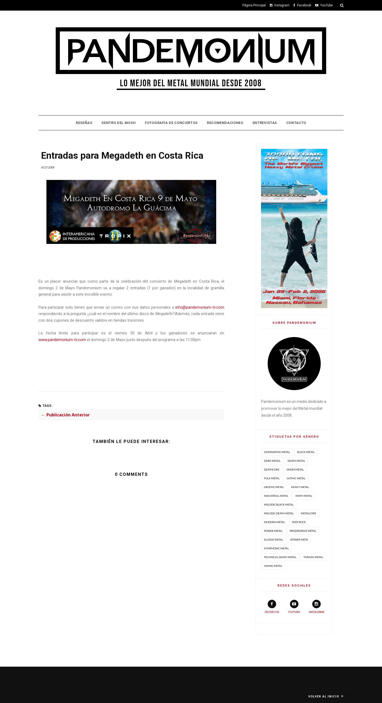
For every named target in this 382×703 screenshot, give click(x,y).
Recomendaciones (225, 123)
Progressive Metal (303, 530)
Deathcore (271, 469)
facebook (272, 607)
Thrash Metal (313, 557)
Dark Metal (272, 460)
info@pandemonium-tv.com (199, 307)
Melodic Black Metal (279, 504)
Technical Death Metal (280, 557)
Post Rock (299, 522)
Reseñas (84, 123)
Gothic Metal (296, 478)
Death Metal (296, 460)
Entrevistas (265, 123)
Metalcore (308, 513)
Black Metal (306, 452)
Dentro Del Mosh (119, 123)
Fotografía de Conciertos (171, 123)
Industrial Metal (276, 495)
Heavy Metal (300, 487)
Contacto (296, 123)
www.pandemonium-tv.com (62, 339)
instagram (316, 607)
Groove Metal (274, 487)
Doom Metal (295, 469)
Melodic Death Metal (279, 513)
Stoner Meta (299, 539)
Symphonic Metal (276, 548)
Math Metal (304, 495)
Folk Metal (272, 478)
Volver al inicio (326, 696)
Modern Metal (274, 522)
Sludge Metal (273, 539)
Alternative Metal (277, 452)
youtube (294, 607)
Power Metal (273, 530)
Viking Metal (273, 565)
